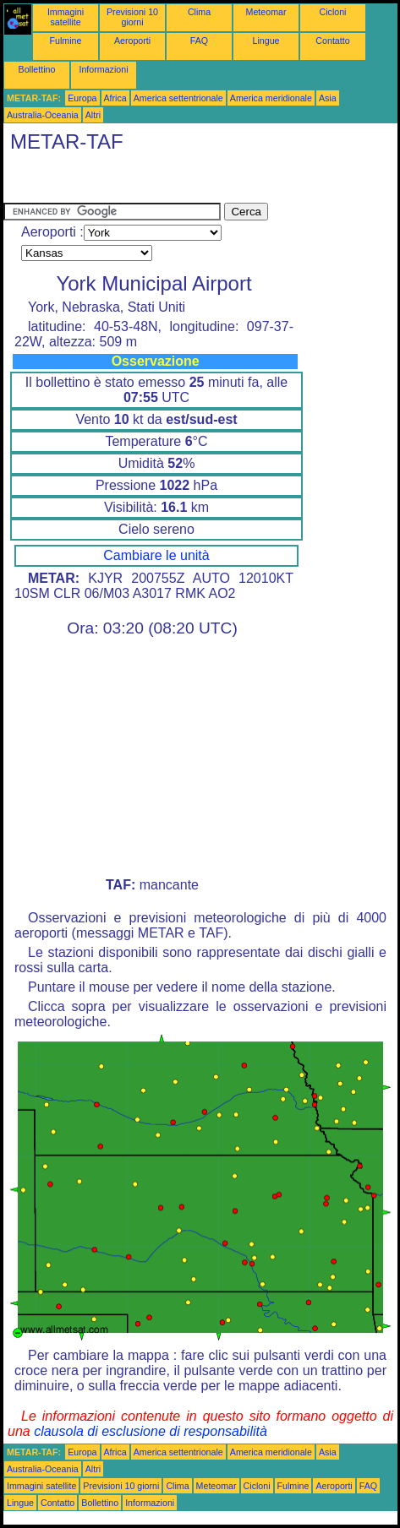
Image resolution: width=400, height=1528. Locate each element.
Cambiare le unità (156, 555)
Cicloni (333, 12)
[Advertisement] (138, 181)
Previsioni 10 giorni (132, 17)
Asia (328, 98)
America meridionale (271, 98)
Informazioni (103, 69)
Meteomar (266, 12)
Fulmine (66, 40)
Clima (199, 12)
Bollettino (37, 69)
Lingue (266, 40)
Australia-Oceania (43, 115)
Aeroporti (132, 40)
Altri (93, 115)
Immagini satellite (65, 17)
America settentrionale (178, 98)
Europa (82, 98)
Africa (115, 98)
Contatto (332, 40)
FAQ (199, 40)
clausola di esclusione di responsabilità (150, 1431)
